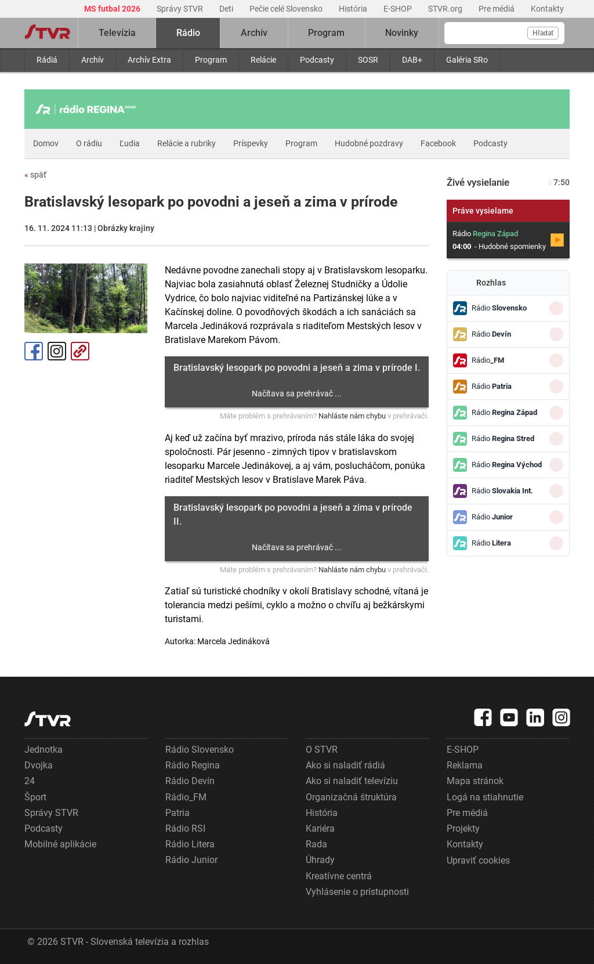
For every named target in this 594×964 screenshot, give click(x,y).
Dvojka (38, 765)
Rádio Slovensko (199, 749)
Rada (316, 844)
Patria (177, 812)
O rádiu (89, 143)
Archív (92, 59)
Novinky (401, 32)
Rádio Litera (190, 844)
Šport (35, 797)
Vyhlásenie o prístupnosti (357, 891)
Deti (227, 8)
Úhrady (320, 859)
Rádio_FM (186, 797)
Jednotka (43, 749)
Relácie (263, 59)
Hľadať (543, 33)
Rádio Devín (190, 780)
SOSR (368, 59)
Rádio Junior (191, 859)
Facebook (438, 143)
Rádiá (47, 59)
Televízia (117, 32)
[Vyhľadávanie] (504, 33)
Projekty (463, 828)
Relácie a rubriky (186, 143)
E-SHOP (398, 8)
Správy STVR (181, 8)
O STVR (322, 749)
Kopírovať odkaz (80, 351)
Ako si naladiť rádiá (345, 765)
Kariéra (320, 828)
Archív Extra (149, 59)
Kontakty (547, 8)
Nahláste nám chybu (352, 415)
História (354, 8)
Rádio (188, 32)
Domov (46, 143)
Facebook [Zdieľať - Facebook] (33, 351)
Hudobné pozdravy (369, 143)
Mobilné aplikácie (60, 844)
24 (29, 780)
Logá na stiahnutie (485, 797)
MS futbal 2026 (113, 8)
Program (211, 59)
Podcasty (317, 59)
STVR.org (446, 8)
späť (35, 174)
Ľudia (129, 143)
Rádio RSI (185, 828)
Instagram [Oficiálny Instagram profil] (57, 351)
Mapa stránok (475, 780)
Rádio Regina (192, 765)
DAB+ (412, 59)
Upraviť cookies (478, 860)
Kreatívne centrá (339, 876)
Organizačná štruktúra (351, 797)
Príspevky (250, 143)
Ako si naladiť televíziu (352, 780)
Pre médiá (497, 8)
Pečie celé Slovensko (286, 8)
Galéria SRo (467, 59)
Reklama (465, 765)
